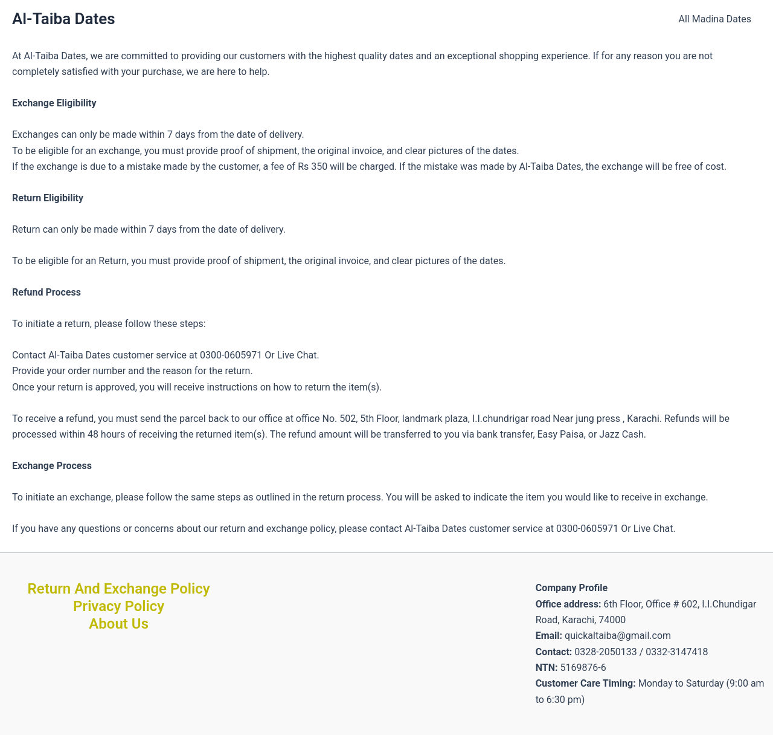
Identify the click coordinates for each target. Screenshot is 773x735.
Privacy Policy (118, 606)
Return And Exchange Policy (119, 588)
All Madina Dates (715, 19)
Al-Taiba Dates (63, 19)
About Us (119, 623)
